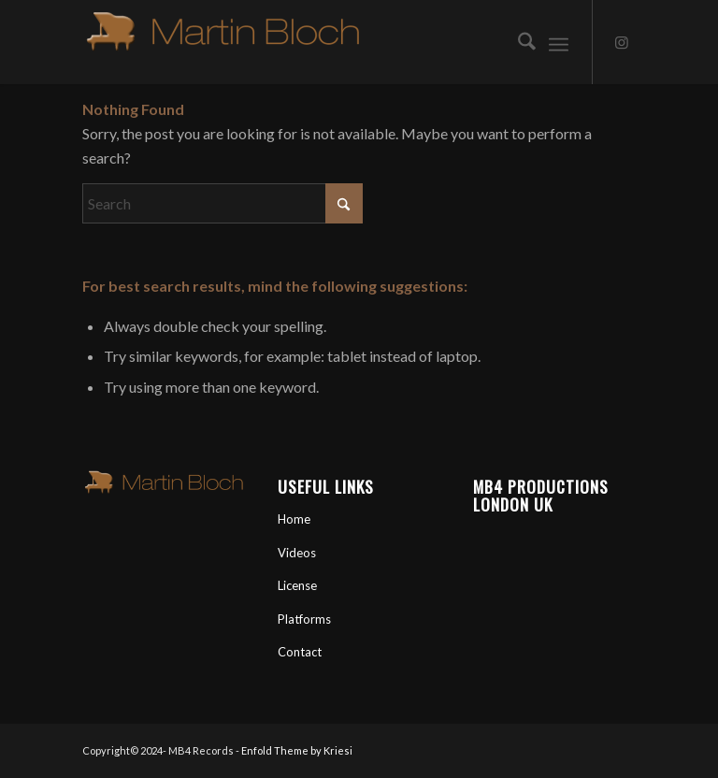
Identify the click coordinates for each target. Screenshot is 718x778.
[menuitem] (517, 42)
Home (294, 518)
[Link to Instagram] (622, 42)
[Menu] (558, 42)
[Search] (517, 42)
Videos (297, 552)
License (297, 585)
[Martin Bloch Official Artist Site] (222, 42)
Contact (300, 651)
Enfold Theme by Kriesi (296, 750)
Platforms (304, 619)
